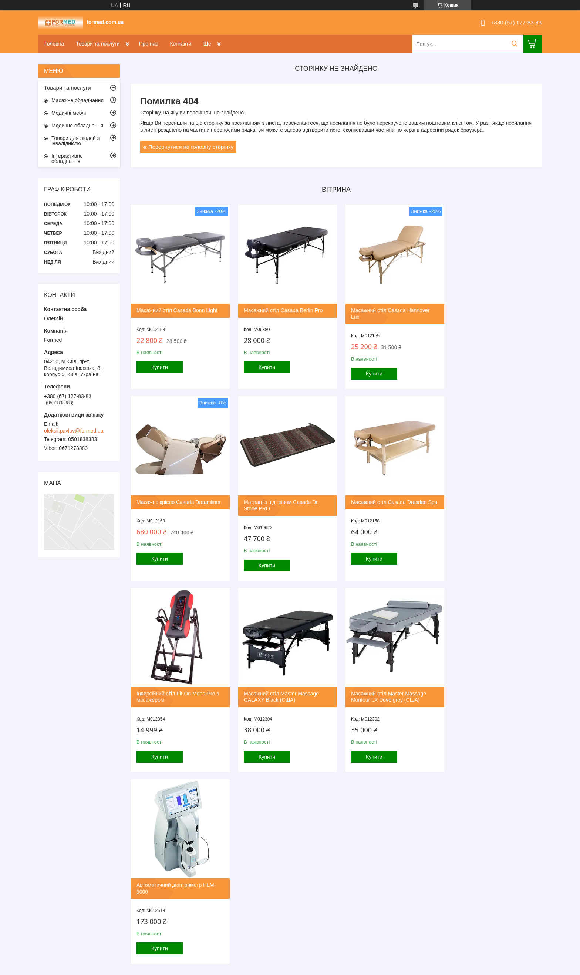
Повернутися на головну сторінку (190, 147)
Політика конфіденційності (327, 824)
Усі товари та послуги (334, 785)
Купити (159, 365)
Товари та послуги (97, 44)
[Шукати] (514, 44)
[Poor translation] (27, 867)
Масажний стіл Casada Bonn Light (177, 308)
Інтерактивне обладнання (67, 158)
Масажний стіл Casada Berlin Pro (280, 308)
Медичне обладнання (77, 125)
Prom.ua (324, 817)
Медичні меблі (68, 113)
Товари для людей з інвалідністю (75, 140)
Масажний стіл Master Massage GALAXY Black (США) (488, 500)
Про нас (148, 44)
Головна (54, 44)
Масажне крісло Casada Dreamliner (493, 308)
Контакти (180, 44)
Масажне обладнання (77, 100)
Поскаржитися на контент (270, 824)
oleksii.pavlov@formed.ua (74, 431)
